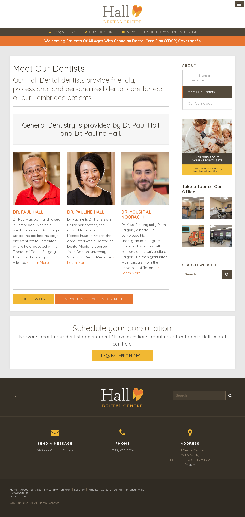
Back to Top (18, 496)
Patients (93, 489)
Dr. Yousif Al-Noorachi (137, 214)
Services (35, 489)
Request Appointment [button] (122, 355)
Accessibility (20, 492)
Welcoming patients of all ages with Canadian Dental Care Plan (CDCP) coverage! (121, 41)
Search (226, 274)
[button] (193, 207)
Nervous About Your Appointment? (94, 299)
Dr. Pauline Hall (86, 212)
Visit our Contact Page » (55, 450)
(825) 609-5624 (64, 32)
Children (66, 489)
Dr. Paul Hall (28, 212)
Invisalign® (51, 489)
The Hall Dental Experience (199, 78)
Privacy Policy (135, 489)
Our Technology (200, 103)
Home (13, 489)
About (24, 489)
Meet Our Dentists (201, 92)
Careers (106, 489)
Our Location (100, 32)
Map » (190, 464)
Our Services (33, 299)
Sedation (79, 489)
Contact (118, 489)
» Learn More (38, 262)
